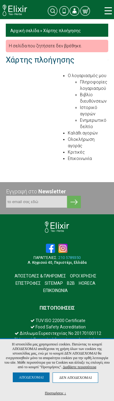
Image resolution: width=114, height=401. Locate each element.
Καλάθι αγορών (83, 133)
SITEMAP (54, 283)
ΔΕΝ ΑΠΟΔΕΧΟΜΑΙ (75, 378)
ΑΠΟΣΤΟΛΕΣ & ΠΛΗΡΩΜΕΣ (40, 276)
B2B (71, 283)
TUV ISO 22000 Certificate (57, 320)
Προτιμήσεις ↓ (55, 393)
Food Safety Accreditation (58, 327)
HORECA (87, 283)
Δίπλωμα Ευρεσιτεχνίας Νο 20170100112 (58, 333)
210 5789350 (69, 258)
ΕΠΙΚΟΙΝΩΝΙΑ (55, 290)
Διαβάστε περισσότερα (79, 367)
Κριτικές (76, 152)
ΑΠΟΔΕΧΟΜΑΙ (31, 377)
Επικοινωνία (80, 158)
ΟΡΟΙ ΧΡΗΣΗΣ (83, 276)
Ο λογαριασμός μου (87, 75)
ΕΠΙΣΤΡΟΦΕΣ (28, 283)
